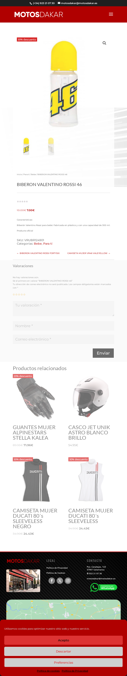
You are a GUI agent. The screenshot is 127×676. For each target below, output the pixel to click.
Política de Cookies (55, 572)
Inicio (19, 171)
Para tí (27, 171)
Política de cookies (48, 670)
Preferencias (63, 662)
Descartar (63, 651)
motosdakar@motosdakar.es (101, 578)
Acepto (63, 640)
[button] (104, 40)
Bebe (33, 171)
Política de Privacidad (75, 670)
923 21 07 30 (95, 573)
